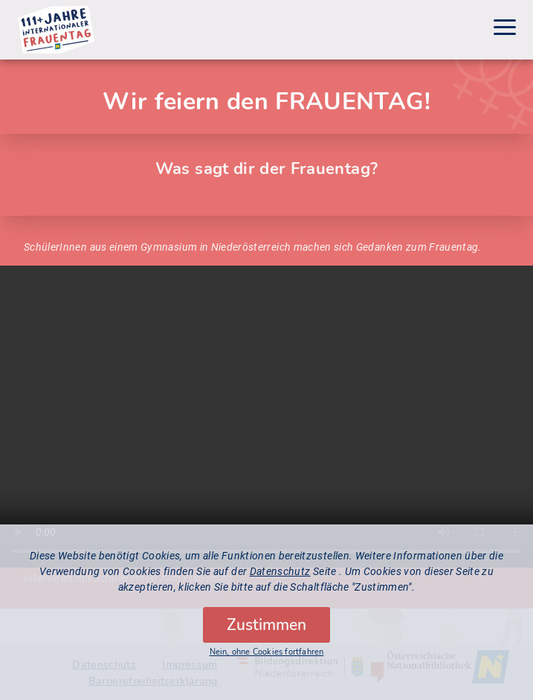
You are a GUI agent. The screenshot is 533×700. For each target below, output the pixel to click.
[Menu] (504, 29)
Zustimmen (266, 624)
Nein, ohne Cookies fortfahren (267, 652)
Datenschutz (280, 571)
